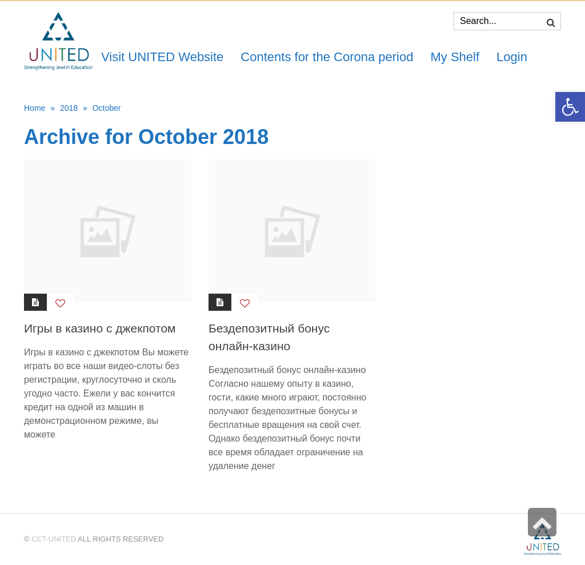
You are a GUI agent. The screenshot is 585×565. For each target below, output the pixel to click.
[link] (455, 57)
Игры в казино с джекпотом (100, 328)
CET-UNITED (53, 539)
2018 (69, 108)
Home (34, 108)
